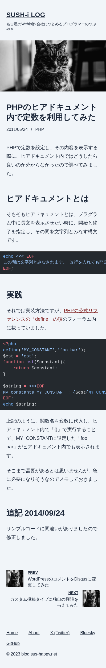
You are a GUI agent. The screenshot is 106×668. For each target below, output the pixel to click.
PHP (39, 129)
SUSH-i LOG (25, 14)
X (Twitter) (60, 633)
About (34, 633)
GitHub (13, 643)
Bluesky (87, 633)
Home (12, 633)
